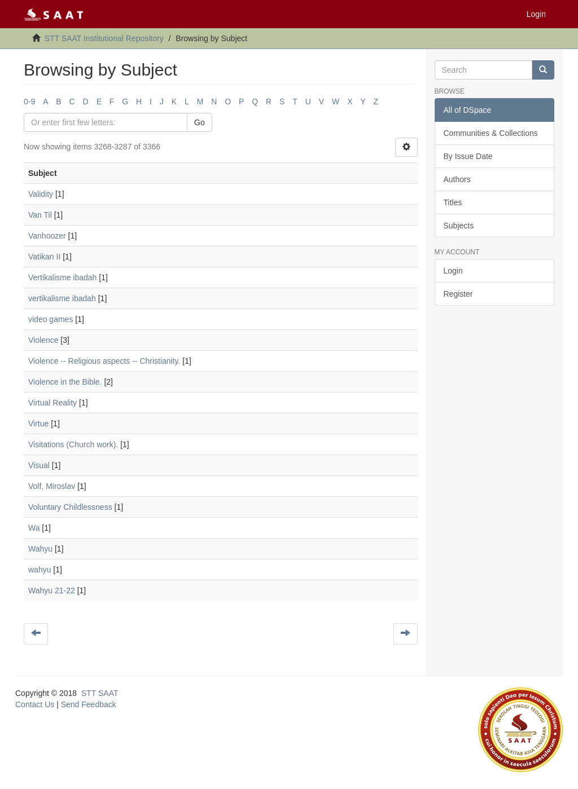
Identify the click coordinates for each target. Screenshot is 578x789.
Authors (457, 179)
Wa (34, 527)
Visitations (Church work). (73, 444)
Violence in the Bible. (65, 381)
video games (50, 319)
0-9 (29, 101)
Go (199, 122)
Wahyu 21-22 (51, 590)
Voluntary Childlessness (70, 507)
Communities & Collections (491, 133)
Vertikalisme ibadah (62, 277)
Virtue (38, 423)
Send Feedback (88, 704)
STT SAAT (100, 693)
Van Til (40, 214)
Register (458, 293)
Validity (40, 194)
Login (453, 270)
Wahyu (40, 548)
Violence (43, 340)
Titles (453, 202)
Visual (39, 465)
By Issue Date (468, 156)
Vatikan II (44, 256)
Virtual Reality (52, 402)
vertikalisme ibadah (62, 298)
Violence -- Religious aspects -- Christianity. (104, 360)
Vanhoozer (47, 235)
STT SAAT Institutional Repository (104, 38)
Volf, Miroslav (51, 486)
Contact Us (34, 704)
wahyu (39, 569)
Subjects (459, 225)
